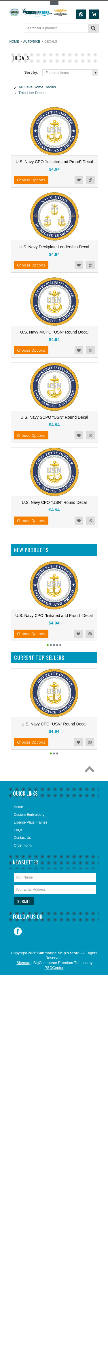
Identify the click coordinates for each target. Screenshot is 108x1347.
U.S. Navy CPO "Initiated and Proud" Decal (54, 161)
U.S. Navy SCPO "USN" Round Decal (54, 417)
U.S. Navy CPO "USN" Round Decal (54, 502)
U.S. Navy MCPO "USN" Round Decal (54, 332)
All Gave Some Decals (37, 87)
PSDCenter (54, 967)
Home (14, 41)
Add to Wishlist (79, 180)
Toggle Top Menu (54, 3)
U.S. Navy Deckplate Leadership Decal (54, 247)
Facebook (18, 931)
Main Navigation (15, 29)
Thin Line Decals (32, 93)
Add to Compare (90, 180)
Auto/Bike (31, 41)
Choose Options (31, 179)
